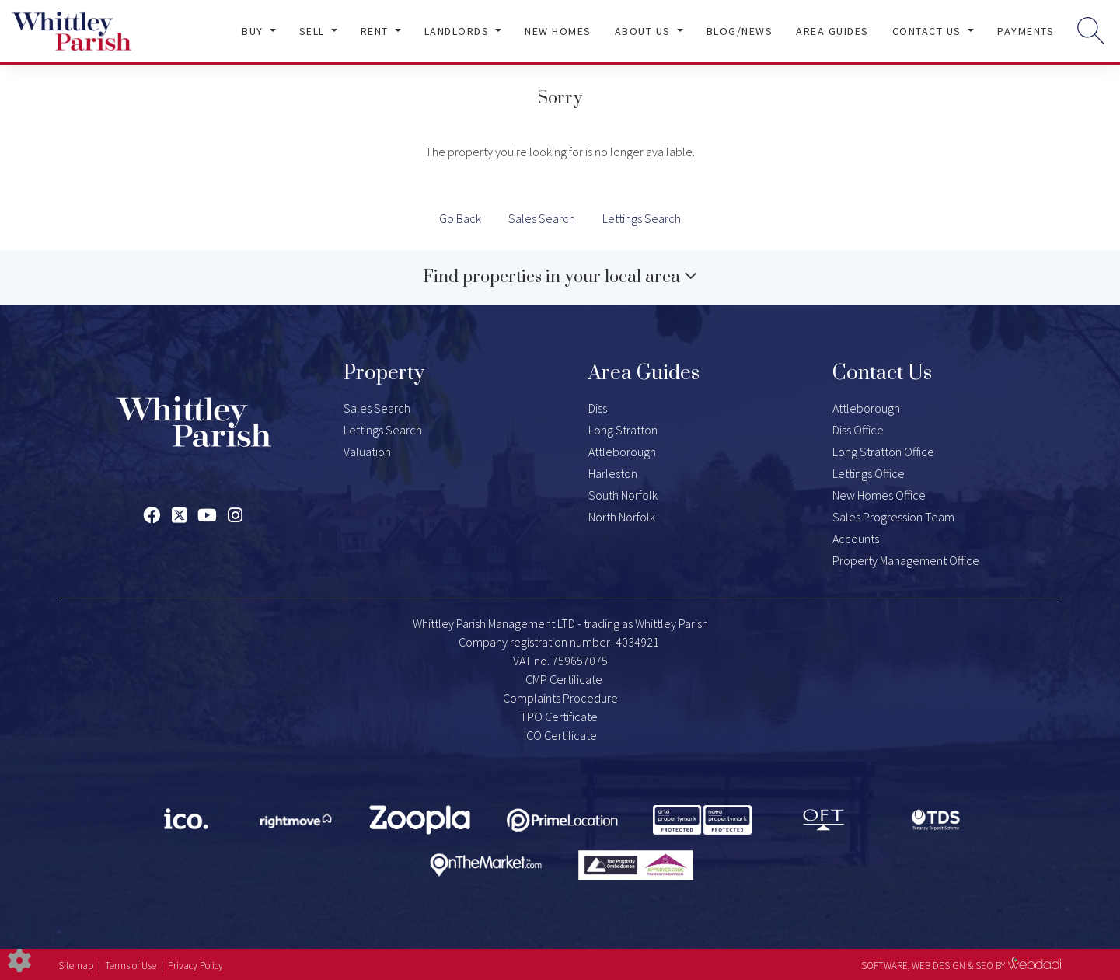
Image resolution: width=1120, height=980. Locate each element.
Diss (597, 408)
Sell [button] (314, 31)
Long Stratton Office (883, 451)
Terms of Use (130, 965)
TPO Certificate (559, 716)
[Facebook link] (151, 515)
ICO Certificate (560, 735)
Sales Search (541, 218)
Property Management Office (905, 560)
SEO (984, 965)
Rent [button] (377, 31)
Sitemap (75, 965)
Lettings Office (868, 473)
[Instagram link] (235, 515)
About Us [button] (645, 31)
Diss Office (858, 430)
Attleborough (622, 451)
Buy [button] (254, 31)
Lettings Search (641, 218)
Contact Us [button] (928, 31)
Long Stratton (623, 430)
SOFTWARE (884, 965)
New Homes (558, 31)
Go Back (460, 218)
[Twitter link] (179, 515)
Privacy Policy (195, 965)
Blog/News (740, 31)
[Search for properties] (1090, 30)
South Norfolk (623, 495)
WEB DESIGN (938, 965)
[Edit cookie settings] (19, 959)
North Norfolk (621, 517)
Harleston (612, 473)
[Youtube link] (207, 515)
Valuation (367, 451)
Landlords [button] (458, 31)
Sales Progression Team (893, 517)
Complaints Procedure (560, 698)
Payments (1025, 31)
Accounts (855, 538)
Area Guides (832, 31)
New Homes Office (879, 495)
